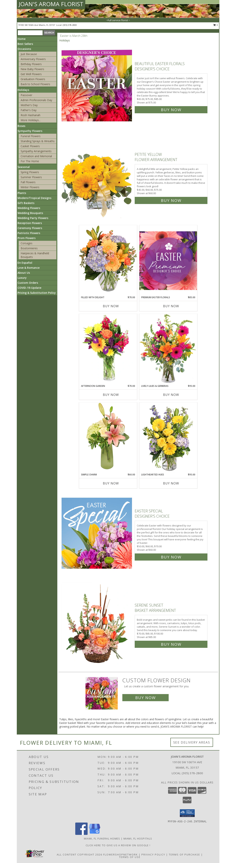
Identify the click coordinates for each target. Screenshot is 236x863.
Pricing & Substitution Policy (37, 293)
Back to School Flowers (35, 84)
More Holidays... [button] (31, 120)
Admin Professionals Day (36, 100)
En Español (25, 262)
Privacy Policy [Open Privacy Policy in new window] (153, 854)
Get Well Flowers (31, 74)
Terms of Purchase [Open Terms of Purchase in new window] (184, 854)
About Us (24, 273)
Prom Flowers (27, 238)
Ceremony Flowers (30, 228)
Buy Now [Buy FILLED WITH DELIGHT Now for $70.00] (111, 306)
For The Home (30, 161)
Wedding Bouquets (30, 213)
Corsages (26, 243)
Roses (21, 126)
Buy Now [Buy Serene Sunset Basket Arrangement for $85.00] (171, 644)
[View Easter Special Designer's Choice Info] (97, 533)
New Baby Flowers (32, 69)
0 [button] (215, 25)
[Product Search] (30, 32)
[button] (187, 813)
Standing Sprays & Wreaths (38, 141)
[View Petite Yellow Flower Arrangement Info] (97, 176)
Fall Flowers (28, 182)
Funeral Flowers (31, 136)
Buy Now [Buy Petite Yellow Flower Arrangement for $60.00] (171, 200)
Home (21, 39)
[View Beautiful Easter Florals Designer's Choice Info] (97, 86)
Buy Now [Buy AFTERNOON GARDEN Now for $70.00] (111, 395)
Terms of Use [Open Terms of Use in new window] (129, 857)
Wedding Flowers (29, 208)
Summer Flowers (31, 177)
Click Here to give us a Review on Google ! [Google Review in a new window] (118, 845)
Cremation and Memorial (36, 156)
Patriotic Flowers (29, 233)
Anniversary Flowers (33, 59)
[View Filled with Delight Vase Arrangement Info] (108, 260)
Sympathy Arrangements (36, 151)
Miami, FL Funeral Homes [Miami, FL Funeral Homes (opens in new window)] (102, 838)
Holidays (23, 90)
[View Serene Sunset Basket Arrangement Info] (97, 624)
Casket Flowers (30, 146)
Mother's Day (29, 105)
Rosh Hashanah (30, 115)
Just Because (29, 54)
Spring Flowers (30, 172)
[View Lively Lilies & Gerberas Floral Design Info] (168, 349)
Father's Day (28, 110)
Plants (22, 193)
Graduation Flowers (33, 79)
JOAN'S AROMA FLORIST (51, 4)
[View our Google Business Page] (94, 834)
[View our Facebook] (81, 834)
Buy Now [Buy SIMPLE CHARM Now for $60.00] (111, 483)
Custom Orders (28, 283)
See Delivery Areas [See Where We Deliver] (191, 742)
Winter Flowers (30, 187)
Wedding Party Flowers (33, 218)
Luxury (22, 278)
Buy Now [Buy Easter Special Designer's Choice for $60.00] (171, 557)
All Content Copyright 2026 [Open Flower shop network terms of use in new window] (79, 854)
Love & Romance (29, 267)
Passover (26, 95)
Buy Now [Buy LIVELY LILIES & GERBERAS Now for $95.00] (171, 395)
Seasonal (24, 167)
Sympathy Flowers (30, 131)
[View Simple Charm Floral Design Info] (108, 438)
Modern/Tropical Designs (34, 198)
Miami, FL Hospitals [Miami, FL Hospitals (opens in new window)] (137, 838)
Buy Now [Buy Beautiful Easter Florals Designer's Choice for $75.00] (171, 109)
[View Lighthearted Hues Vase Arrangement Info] (168, 438)
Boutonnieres (29, 248)
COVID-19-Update (29, 288)
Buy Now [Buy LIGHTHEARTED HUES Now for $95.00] (171, 483)
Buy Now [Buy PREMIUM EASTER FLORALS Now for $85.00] (171, 306)
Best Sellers (25, 44)
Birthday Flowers (31, 64)
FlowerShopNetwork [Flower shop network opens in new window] (120, 854)
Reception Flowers (30, 223)
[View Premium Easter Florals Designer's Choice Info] (168, 260)
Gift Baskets (26, 203)
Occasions (24, 49)
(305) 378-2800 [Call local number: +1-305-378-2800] (70, 25)
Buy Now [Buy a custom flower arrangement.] (145, 697)
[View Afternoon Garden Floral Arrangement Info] (108, 349)
